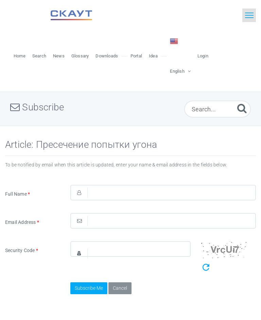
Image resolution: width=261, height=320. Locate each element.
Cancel (120, 288)
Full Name (17, 194)
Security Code (21, 250)
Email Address (22, 222)
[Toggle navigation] (249, 15)
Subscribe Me (89, 288)
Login (202, 55)
